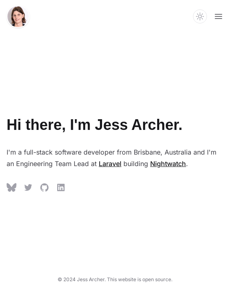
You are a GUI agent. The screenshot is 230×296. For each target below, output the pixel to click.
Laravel (110, 164)
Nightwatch (168, 164)
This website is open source (139, 279)
